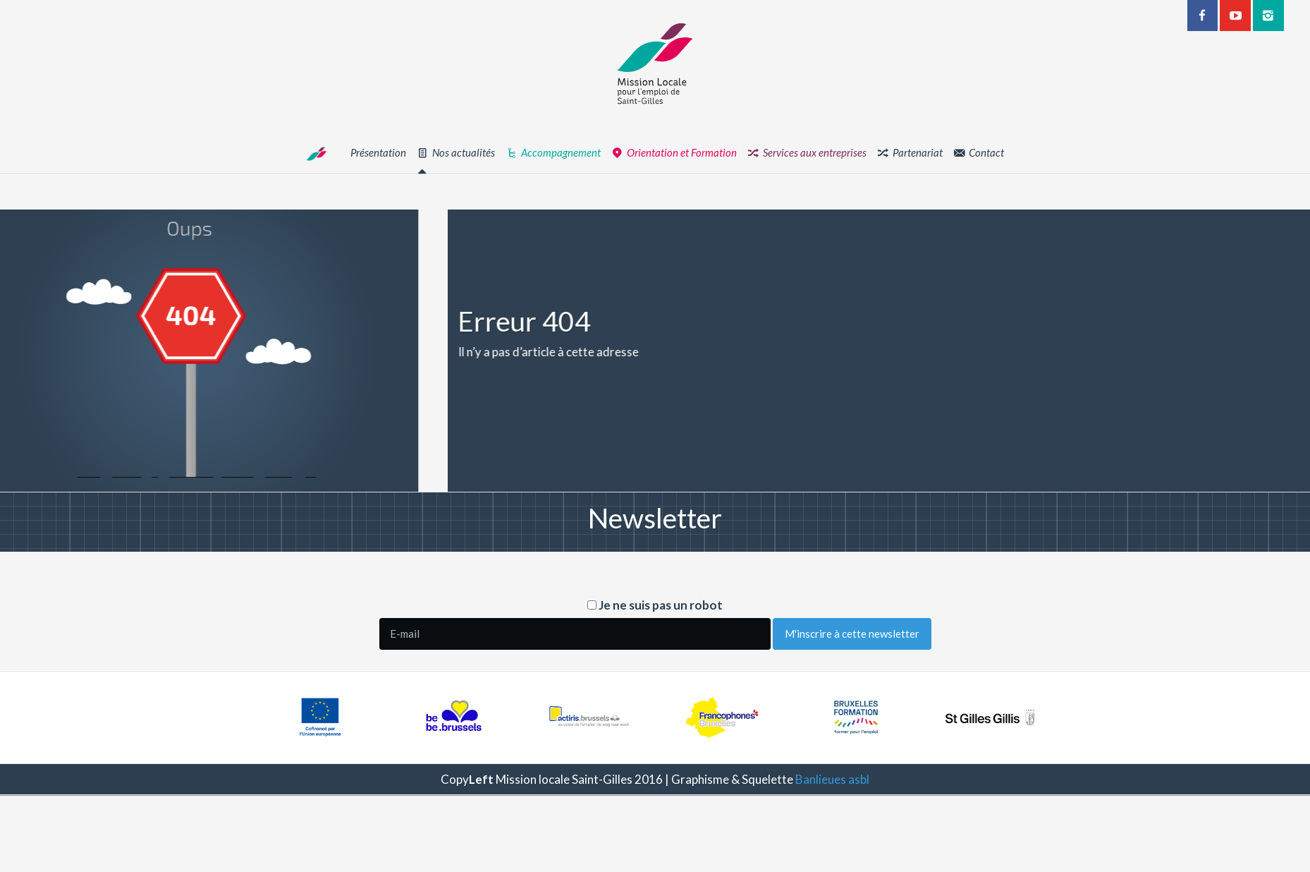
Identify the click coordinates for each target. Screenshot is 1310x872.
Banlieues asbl (832, 779)
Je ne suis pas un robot (655, 605)
